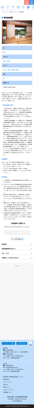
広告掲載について (8, 392)
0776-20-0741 (9, 365)
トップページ (5, 11)
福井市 (17, 69)
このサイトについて (8, 389)
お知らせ (5, 384)
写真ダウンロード (13, 11)
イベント (23, 9)
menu (31, 2)
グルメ (28, 9)
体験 (18, 9)
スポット (13, 9)
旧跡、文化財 (6, 61)
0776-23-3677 (9, 354)
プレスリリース (7, 382)
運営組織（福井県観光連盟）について (13, 377)
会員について (6, 387)
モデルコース (7, 9)
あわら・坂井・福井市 (9, 69)
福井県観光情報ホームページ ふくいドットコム (9, 2)
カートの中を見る (16, 239)
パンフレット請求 (9, 343)
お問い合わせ (22, 343)
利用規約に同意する (18, 223)
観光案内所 (6, 379)
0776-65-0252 (9, 350)
